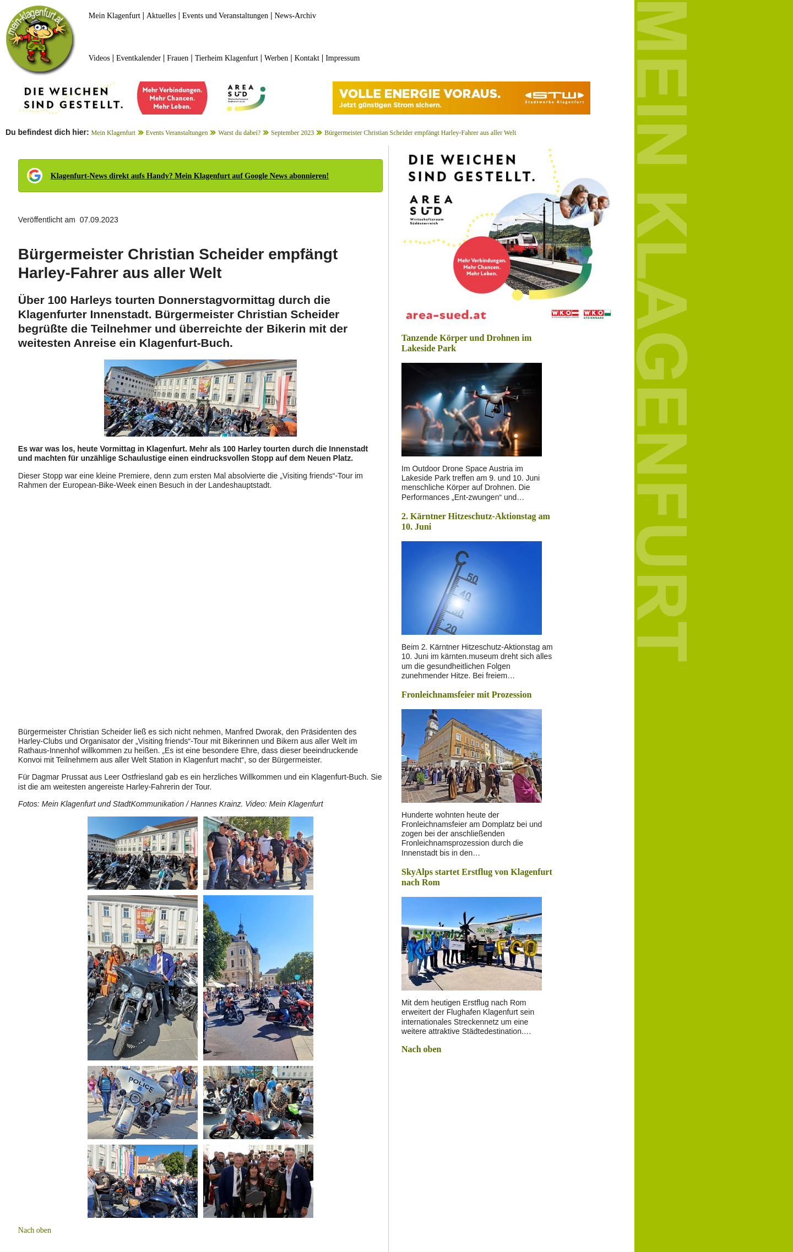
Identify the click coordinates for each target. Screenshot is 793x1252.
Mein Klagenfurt (114, 16)
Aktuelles (161, 16)
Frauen (177, 58)
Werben (276, 58)
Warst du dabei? (239, 133)
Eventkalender (138, 58)
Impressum (342, 58)
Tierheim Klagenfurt (226, 58)
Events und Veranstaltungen (225, 16)
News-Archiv (295, 16)
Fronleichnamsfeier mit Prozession (466, 694)
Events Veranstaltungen (177, 133)
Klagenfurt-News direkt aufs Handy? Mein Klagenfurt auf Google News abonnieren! (190, 176)
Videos (99, 58)
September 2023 (292, 133)
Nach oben (34, 1230)
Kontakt (307, 58)
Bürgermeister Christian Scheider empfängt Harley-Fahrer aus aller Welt (420, 133)
